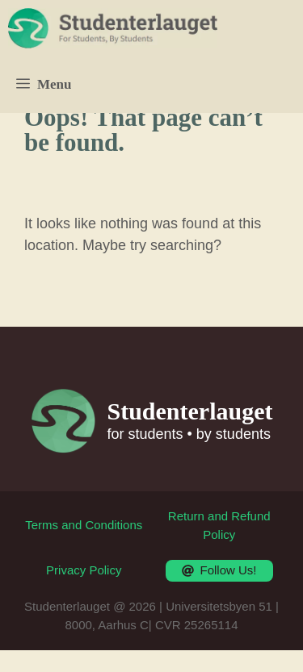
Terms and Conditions (83, 525)
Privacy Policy (83, 570)
